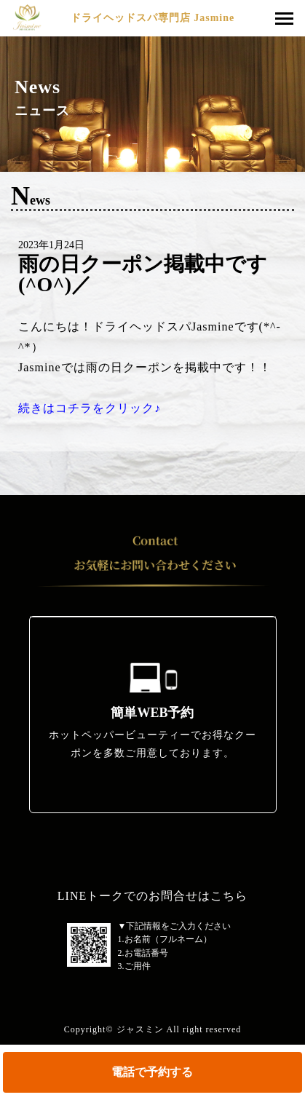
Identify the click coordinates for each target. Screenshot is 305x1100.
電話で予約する (152, 1072)
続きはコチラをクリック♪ (89, 408)
